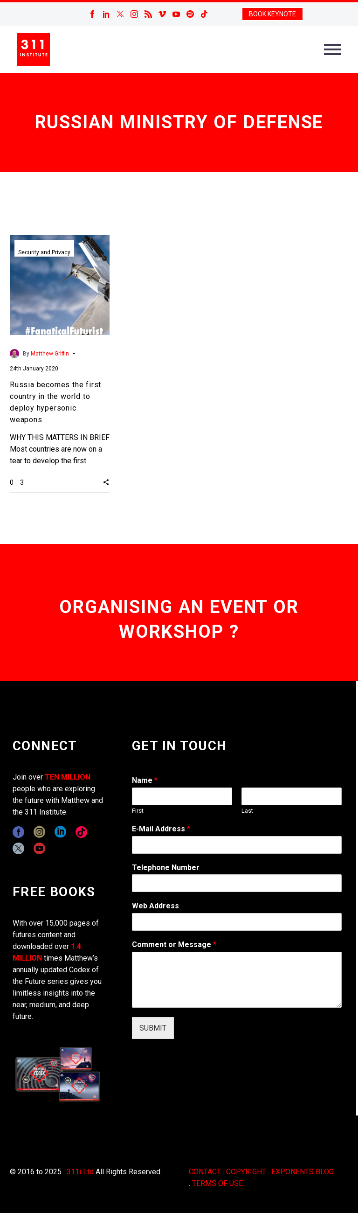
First (138, 810)
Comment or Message (174, 944)
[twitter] (18, 848)
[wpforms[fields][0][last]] (291, 796)
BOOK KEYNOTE (272, 14)
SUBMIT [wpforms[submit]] (152, 1028)
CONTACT (205, 1171)
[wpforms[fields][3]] (237, 922)
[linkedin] (60, 832)
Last (247, 810)
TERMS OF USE (217, 1183)
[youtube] (39, 848)
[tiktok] (81, 832)
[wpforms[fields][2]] (237, 980)
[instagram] (39, 832)
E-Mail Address (161, 828)
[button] (106, 482)
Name (145, 780)
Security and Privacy (44, 252)
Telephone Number (166, 867)
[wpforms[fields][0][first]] (182, 796)
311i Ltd (80, 1171)
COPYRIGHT (246, 1171)
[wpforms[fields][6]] (237, 883)
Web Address (155, 905)
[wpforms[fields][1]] (237, 845)
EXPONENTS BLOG (302, 1171)
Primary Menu (332, 49)
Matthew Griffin (50, 353)
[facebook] (18, 832)
